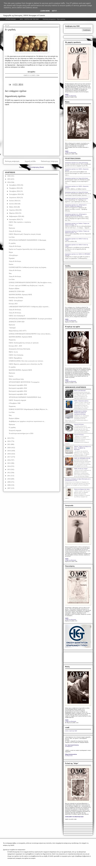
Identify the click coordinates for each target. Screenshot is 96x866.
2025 (9, 179)
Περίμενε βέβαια (14, 288)
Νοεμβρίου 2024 (14, 188)
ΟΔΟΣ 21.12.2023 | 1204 (31, 75)
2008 (9, 485)
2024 (9, 182)
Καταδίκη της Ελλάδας (16, 297)
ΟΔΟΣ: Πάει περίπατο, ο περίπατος (20, 222)
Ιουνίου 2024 (13, 204)
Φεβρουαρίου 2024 (15, 216)
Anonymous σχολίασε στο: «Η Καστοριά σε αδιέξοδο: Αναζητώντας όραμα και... (76, 205)
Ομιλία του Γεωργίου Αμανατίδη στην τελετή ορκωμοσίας (27, 249)
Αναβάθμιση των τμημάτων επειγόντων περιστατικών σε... (27, 421)
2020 (9, 447)
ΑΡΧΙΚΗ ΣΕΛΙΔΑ (11, 19)
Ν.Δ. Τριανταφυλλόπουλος (72, 745)
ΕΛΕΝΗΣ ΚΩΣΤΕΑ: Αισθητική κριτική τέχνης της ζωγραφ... (28, 267)
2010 (9, 479)
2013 (9, 469)
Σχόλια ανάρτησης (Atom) (35, 167)
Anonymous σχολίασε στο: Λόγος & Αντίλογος (76, 162)
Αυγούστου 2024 (14, 197)
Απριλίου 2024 (14, 210)
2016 (9, 460)
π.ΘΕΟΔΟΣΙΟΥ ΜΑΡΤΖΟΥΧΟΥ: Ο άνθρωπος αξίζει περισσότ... (29, 306)
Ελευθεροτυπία (69, 755)
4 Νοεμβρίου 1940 (14, 403)
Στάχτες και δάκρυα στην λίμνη (81, 489)
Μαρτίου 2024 (14, 213)
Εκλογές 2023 (13, 303)
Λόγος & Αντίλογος (15, 231)
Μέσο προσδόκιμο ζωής (16, 379)
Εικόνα (11, 264)
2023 (9, 438)
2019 (9, 451)
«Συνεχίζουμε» (13, 255)
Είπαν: (11, 225)
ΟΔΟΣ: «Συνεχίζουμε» (16, 300)
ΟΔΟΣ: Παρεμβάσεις (15, 358)
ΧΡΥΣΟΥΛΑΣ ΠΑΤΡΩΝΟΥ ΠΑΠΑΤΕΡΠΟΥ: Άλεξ (25, 397)
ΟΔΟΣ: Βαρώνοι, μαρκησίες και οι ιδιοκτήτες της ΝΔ (25, 364)
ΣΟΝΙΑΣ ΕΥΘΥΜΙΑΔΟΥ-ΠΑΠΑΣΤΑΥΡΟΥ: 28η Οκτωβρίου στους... (30, 282)
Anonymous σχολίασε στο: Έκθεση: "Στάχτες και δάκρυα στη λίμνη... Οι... (77, 224)
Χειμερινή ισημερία (15, 430)
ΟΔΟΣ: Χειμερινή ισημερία (17, 400)
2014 (9, 466)
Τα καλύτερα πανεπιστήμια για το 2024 (21, 433)
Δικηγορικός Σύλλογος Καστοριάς (19, 349)
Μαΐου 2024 (13, 207)
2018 (9, 454)
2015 (9, 463)
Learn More (45, 11)
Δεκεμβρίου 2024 (14, 185)
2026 (9, 176)
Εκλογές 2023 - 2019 (15, 346)
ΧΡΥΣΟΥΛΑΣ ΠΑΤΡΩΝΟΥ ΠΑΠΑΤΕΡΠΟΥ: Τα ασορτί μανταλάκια (30, 319)
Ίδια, (10, 273)
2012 (9, 472)
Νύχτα (11, 252)
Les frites (12, 237)
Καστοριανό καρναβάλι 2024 (18, 385)
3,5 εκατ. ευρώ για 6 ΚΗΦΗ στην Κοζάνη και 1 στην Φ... (26, 285)
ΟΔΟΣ (67, 94)
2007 (9, 488)
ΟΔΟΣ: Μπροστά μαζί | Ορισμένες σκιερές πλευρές (25, 234)
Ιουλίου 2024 (13, 200)
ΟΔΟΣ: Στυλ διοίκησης (16, 355)
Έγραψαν (12, 258)
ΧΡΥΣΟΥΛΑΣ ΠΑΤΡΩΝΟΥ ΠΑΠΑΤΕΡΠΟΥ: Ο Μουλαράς (27, 240)
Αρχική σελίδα (30, 161)
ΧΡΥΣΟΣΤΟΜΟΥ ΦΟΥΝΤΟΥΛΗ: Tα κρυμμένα (24, 382)
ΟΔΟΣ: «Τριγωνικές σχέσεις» (81, 400)
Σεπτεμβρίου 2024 (15, 194)
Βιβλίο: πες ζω (13, 352)
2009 (9, 482)
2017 (9, 457)
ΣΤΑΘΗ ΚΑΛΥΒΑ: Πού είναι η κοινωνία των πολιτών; (26, 361)
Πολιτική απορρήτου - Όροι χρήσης (54, 19)
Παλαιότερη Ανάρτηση (49, 161)
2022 (9, 441)
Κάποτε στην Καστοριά (79, 390)
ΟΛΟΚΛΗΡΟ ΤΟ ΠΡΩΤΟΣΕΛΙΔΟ (74, 816)
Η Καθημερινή (68, 746)
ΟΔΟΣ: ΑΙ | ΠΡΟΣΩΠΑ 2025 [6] (82, 458)
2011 (9, 476)
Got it (54, 11)
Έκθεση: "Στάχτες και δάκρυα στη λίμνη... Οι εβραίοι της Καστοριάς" (82, 448)
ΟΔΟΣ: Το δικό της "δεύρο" (81, 468)
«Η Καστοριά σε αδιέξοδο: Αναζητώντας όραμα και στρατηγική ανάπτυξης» (80, 412)
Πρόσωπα (12, 228)
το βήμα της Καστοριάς (70, 95)
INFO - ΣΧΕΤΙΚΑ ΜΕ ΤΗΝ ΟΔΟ (29, 19)
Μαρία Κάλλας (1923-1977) (17, 331)
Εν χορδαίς (12, 243)
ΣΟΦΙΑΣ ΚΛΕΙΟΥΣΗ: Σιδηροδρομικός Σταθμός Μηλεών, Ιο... (28, 409)
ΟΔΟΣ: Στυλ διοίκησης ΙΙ (17, 316)
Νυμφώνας (12, 340)
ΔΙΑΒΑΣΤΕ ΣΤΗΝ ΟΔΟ (16, 291)
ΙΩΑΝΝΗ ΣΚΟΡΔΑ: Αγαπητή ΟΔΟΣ (20, 294)
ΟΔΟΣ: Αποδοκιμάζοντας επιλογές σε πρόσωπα (23, 343)
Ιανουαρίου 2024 (14, 219)
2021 (9, 444)
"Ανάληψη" (12, 328)
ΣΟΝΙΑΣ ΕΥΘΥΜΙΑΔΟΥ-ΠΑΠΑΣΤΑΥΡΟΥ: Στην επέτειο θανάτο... (30, 334)
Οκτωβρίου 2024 (14, 191)
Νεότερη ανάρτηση (12, 161)
